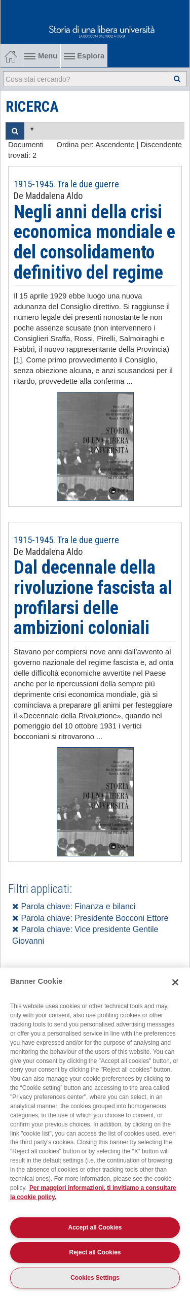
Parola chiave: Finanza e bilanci (73, 906)
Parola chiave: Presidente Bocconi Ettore (90, 918)
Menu (40, 56)
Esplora (84, 56)
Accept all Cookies (95, 1227)
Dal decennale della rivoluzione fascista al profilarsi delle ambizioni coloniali (93, 598)
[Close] (175, 982)
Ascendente (114, 145)
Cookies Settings (95, 1277)
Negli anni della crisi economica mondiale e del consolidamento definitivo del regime (94, 242)
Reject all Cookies (95, 1252)
